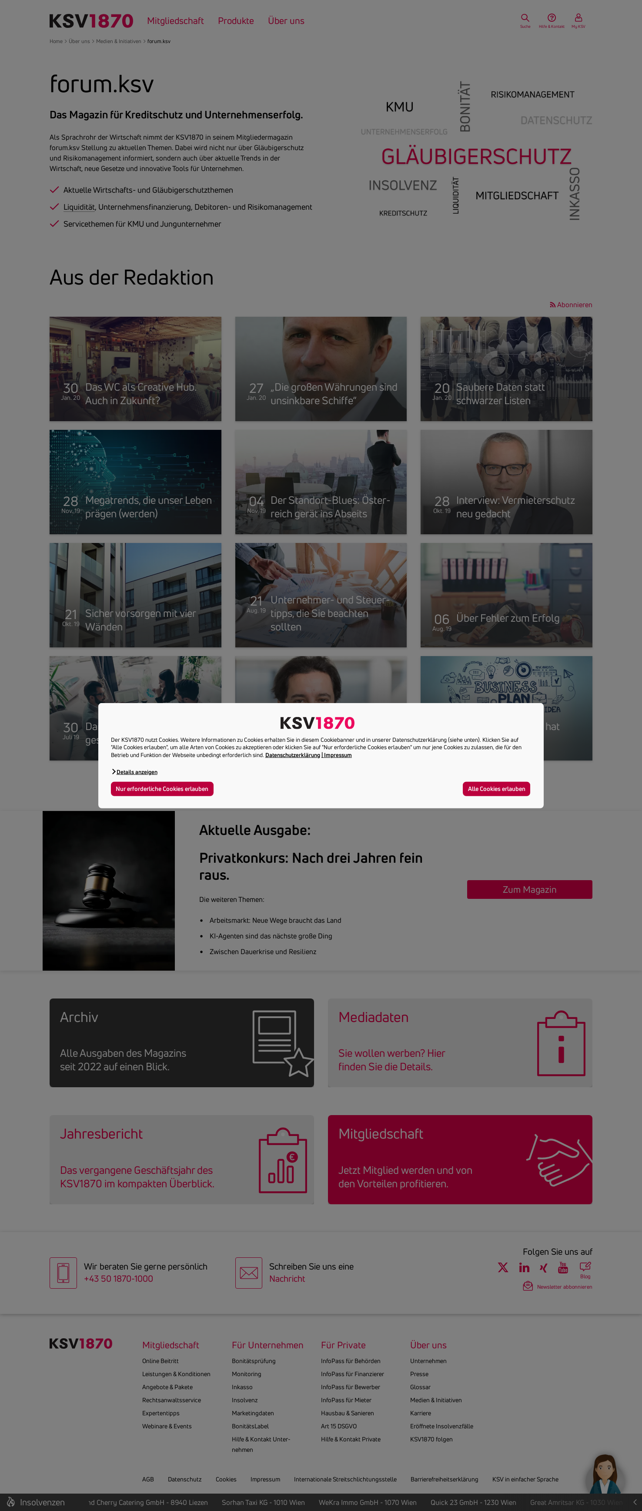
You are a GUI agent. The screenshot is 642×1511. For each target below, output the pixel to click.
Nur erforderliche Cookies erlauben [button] (162, 789)
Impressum (338, 754)
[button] (134, 771)
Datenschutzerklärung (292, 754)
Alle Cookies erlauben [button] (496, 789)
